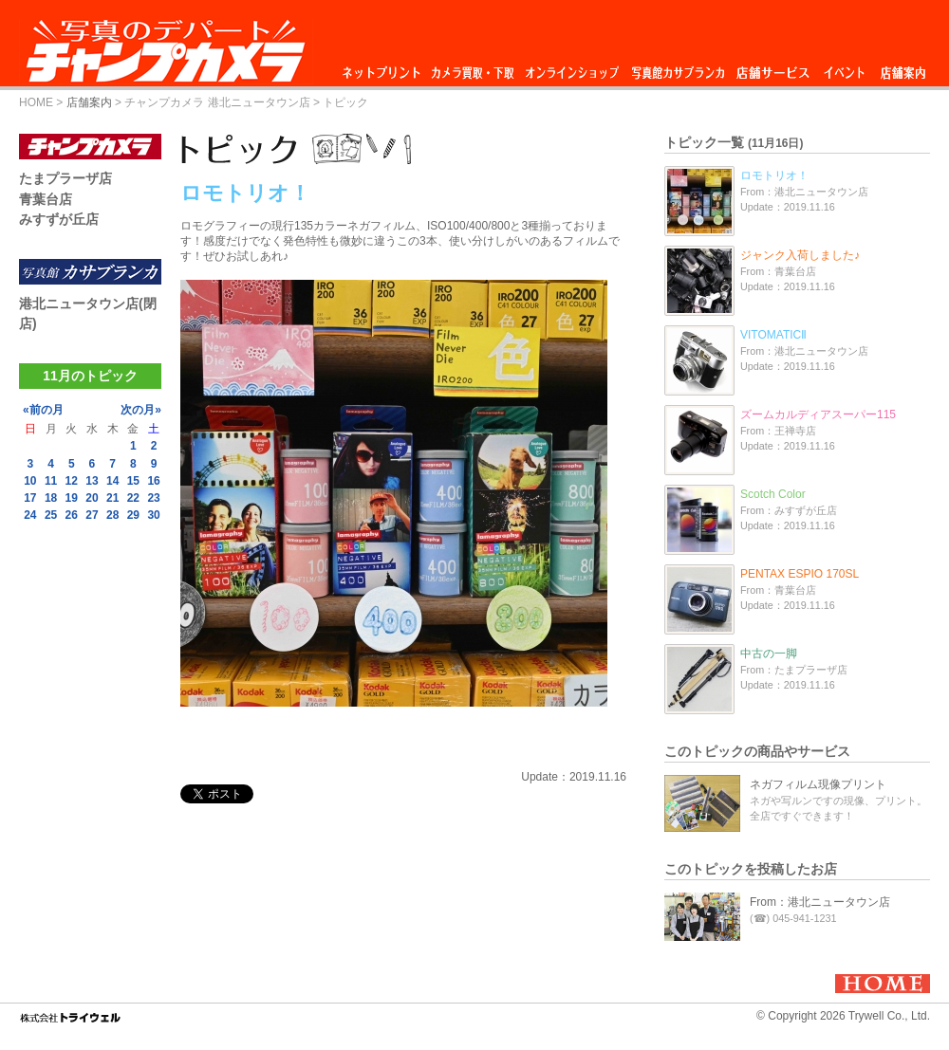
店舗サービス (772, 67)
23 (153, 498)
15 (133, 481)
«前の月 (43, 409)
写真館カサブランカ (677, 67)
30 (153, 515)
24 (30, 515)
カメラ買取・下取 (473, 67)
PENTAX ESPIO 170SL (799, 573)
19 (71, 498)
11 (51, 481)
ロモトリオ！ (774, 175)
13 (91, 481)
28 (112, 515)
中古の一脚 (768, 653)
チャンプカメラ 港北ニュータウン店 (216, 102)
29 (133, 515)
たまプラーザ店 (65, 178)
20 (91, 498)
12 (71, 481)
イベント (844, 67)
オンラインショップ (570, 67)
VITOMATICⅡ (773, 334)
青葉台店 (45, 199)
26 (71, 515)
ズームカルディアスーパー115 (818, 414)
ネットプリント (384, 67)
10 (30, 481)
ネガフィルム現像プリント (818, 784)
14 (112, 481)
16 (153, 481)
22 (133, 498)
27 (91, 515)
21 (112, 498)
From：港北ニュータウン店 (820, 902)
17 (30, 498)
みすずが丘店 (59, 219)
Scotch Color (773, 494)
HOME (36, 102)
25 (51, 515)
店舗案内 (903, 67)
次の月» (141, 409)
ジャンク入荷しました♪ (800, 255)
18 (51, 498)
